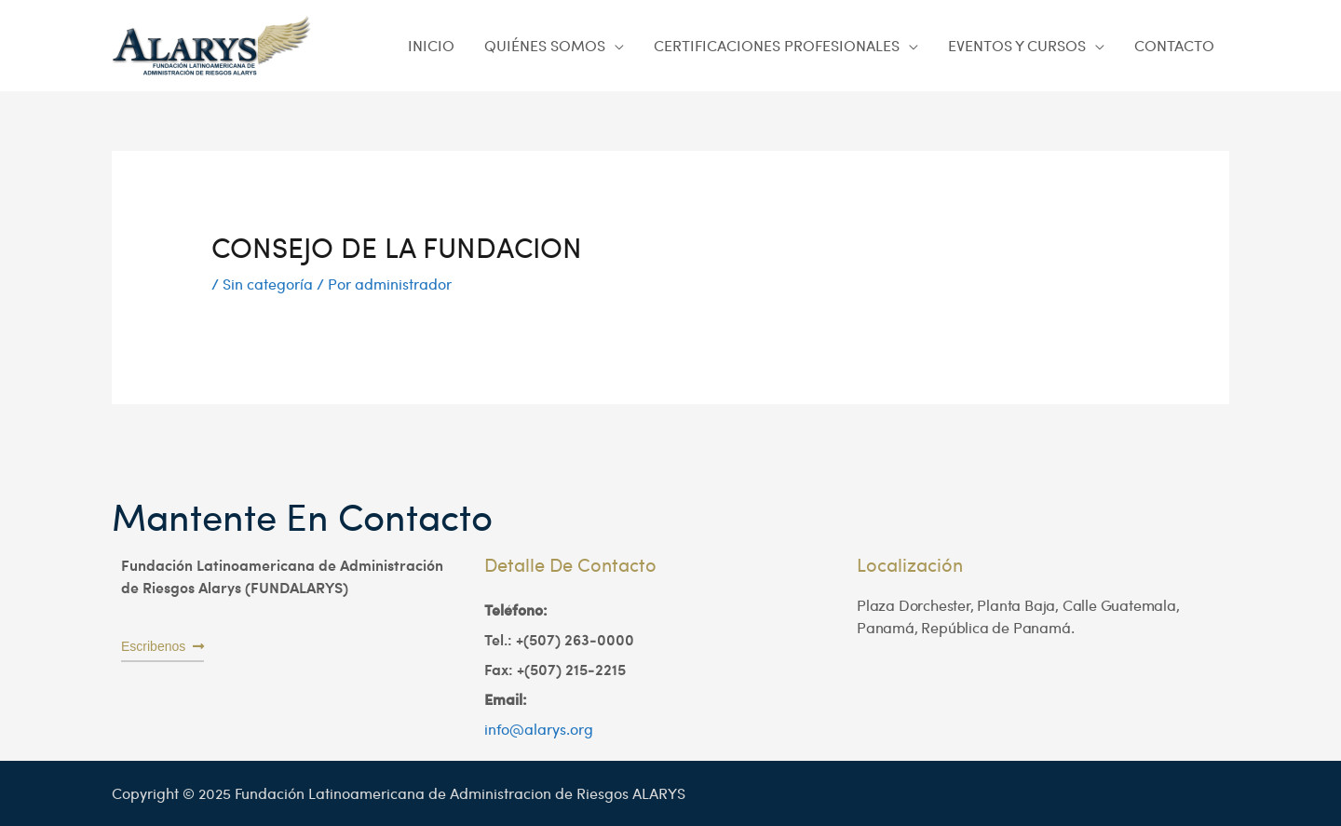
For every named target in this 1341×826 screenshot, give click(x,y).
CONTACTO (1174, 45)
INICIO (431, 45)
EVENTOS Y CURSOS (1017, 45)
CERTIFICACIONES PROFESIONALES (777, 45)
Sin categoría (268, 283)
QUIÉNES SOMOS (544, 45)
